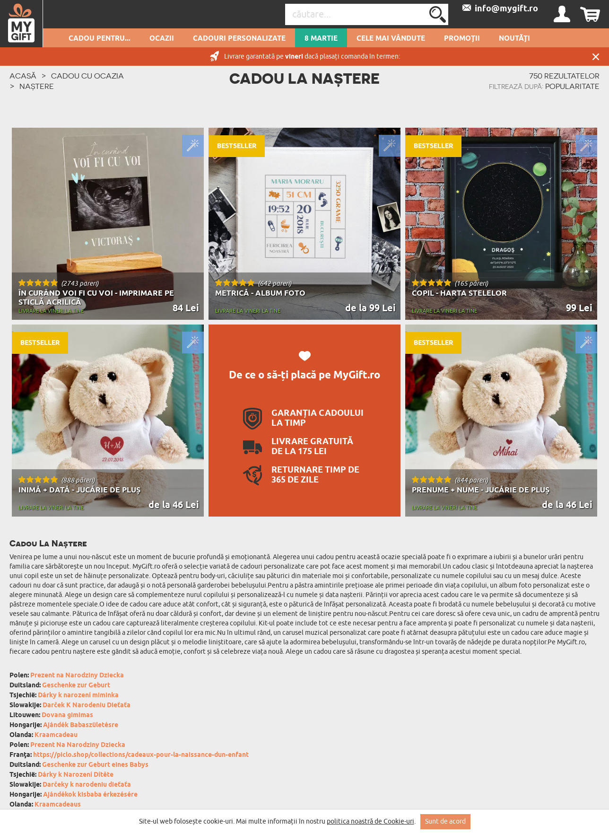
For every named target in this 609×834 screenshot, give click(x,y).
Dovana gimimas (67, 715)
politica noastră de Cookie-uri (370, 821)
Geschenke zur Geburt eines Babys (95, 765)
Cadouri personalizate (239, 39)
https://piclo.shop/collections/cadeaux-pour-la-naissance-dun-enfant (141, 755)
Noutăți (514, 39)
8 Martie (321, 39)
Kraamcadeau (56, 735)
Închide (595, 56)
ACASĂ (22, 75)
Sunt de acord (445, 821)
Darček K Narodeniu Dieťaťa (86, 705)
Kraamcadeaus (58, 804)
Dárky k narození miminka (78, 695)
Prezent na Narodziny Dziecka (77, 675)
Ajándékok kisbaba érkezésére (90, 794)
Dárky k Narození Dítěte (75, 775)
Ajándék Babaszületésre (80, 725)
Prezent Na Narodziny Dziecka (77, 745)
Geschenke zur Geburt (76, 685)
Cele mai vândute (391, 39)
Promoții (462, 39)
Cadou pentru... (99, 39)
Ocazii (161, 39)
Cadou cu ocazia (87, 75)
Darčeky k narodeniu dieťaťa (87, 785)
